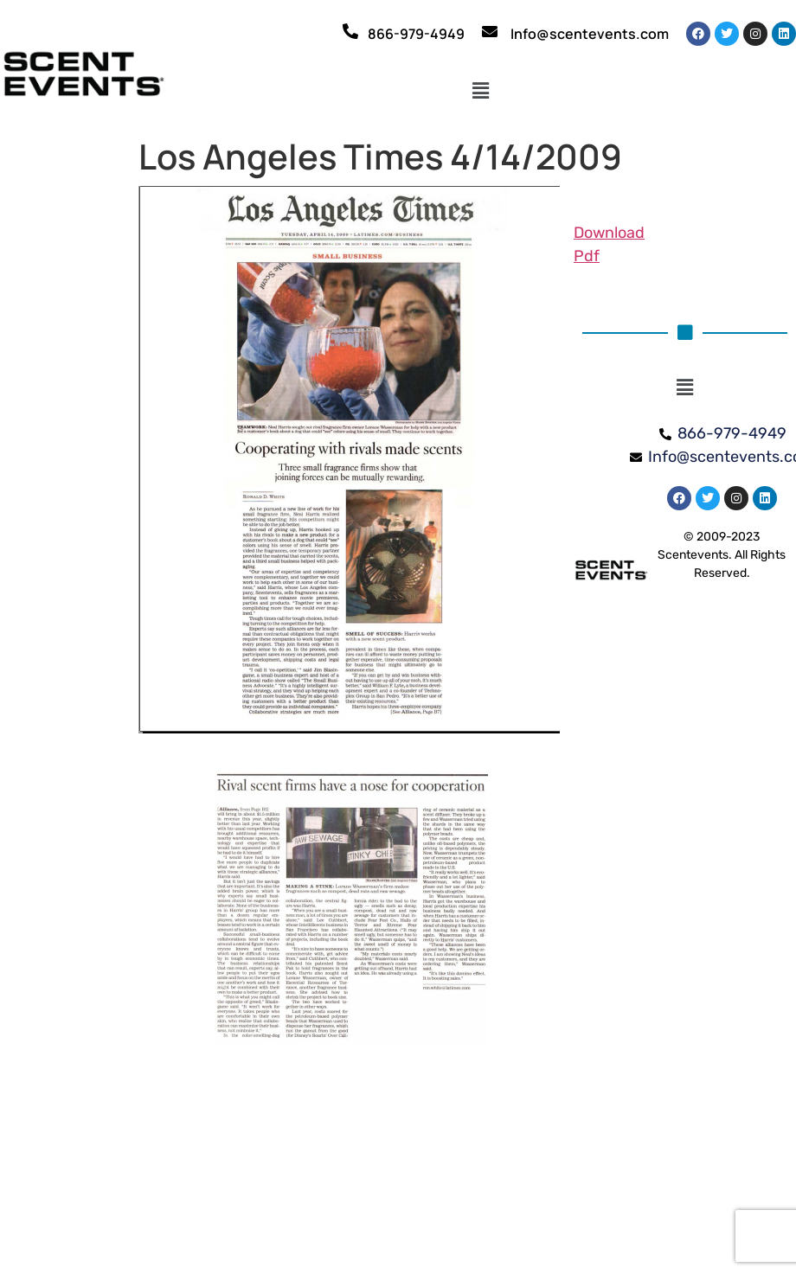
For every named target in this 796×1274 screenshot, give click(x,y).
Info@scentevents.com (589, 33)
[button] (480, 91)
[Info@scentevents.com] (490, 31)
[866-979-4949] (350, 31)
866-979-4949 (416, 33)
